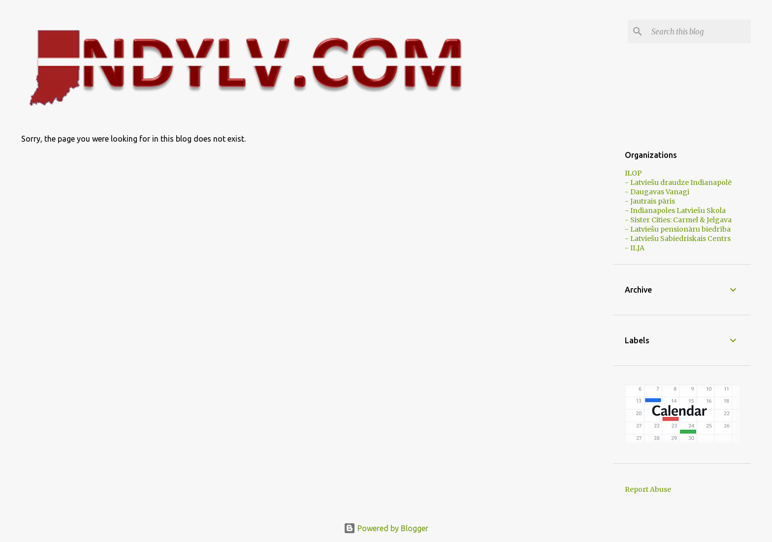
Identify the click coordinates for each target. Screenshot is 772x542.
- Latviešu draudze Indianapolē (678, 182)
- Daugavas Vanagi (657, 191)
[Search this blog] (699, 31)
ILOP (633, 173)
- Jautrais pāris (650, 201)
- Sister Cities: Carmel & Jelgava (678, 219)
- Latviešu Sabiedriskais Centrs (678, 238)
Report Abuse (648, 489)
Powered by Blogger (386, 528)
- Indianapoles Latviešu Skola (675, 210)
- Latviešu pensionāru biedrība (678, 229)
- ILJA (634, 247)
